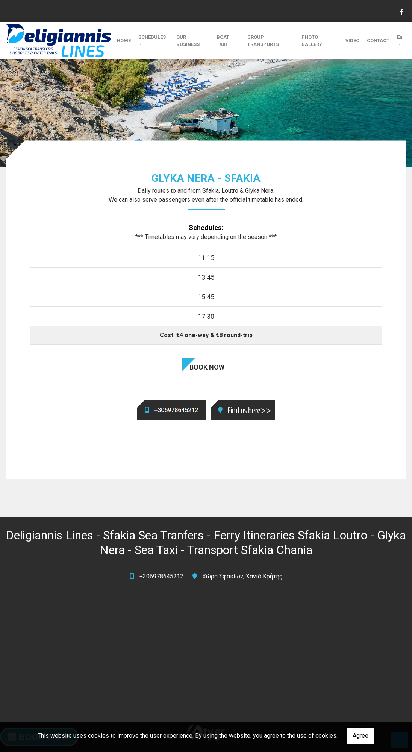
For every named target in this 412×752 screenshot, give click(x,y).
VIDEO (352, 40)
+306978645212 (161, 576)
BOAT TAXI (223, 40)
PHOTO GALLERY (311, 40)
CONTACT (378, 40)
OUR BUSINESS (188, 40)
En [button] (399, 37)
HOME (124, 40)
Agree (360, 735)
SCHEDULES (152, 37)
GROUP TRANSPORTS (263, 40)
